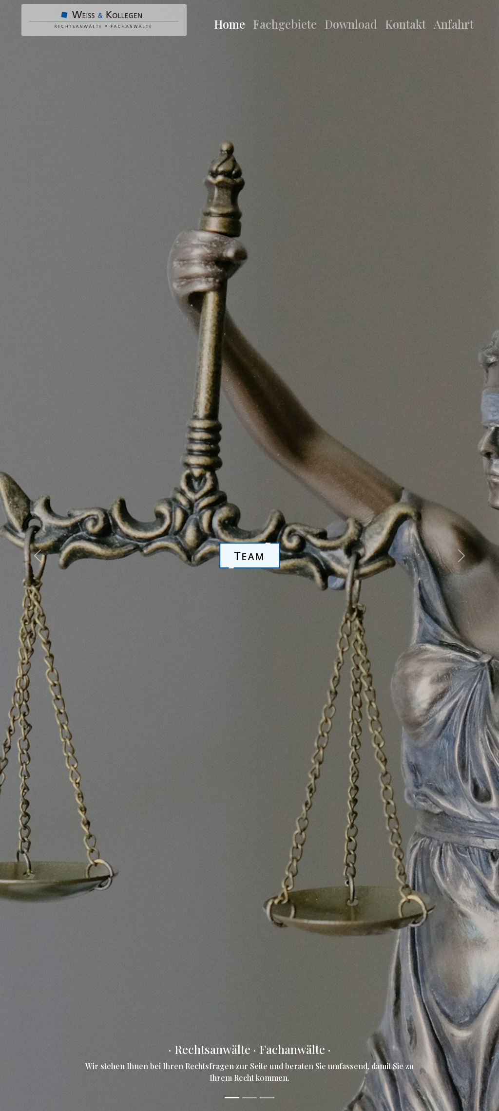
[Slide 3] (267, 1097)
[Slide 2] (249, 1097)
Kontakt (405, 24)
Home (229, 24)
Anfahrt (454, 24)
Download (351, 24)
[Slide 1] (232, 1097)
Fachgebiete (285, 24)
